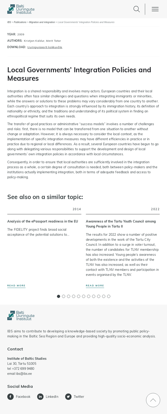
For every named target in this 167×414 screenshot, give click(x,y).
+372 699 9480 (23, 369)
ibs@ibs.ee (24, 374)
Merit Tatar (53, 40)
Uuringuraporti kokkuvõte (44, 47)
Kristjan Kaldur (34, 40)
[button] (58, 296)
